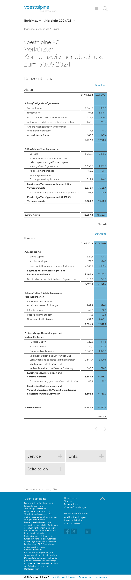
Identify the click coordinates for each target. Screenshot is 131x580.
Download (100, 85)
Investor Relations (74, 520)
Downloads (70, 498)
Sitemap (68, 501)
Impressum (101, 577)
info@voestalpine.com (65, 577)
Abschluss (43, 28)
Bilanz (56, 28)
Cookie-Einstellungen (75, 507)
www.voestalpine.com (76, 513)
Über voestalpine (35, 498)
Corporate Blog (72, 523)
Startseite (29, 28)
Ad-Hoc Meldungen (75, 517)
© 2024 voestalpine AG (36, 577)
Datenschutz (71, 504)
